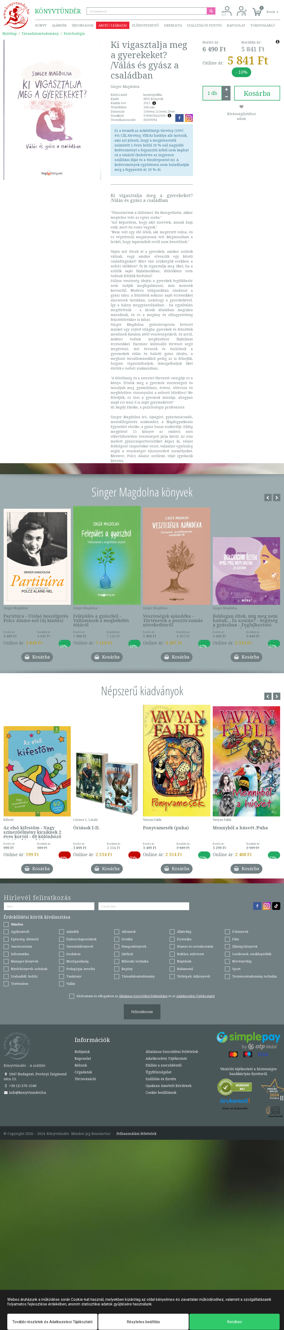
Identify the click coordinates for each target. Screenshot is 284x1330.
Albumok (129, 931)
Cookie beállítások (161, 1092)
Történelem (19, 983)
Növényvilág (242, 961)
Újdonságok (82, 25)
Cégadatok (83, 1072)
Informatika (20, 954)
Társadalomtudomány (40, 33)
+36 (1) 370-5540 (20, 1085)
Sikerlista (173, 25)
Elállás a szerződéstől (164, 1065)
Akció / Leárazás (112, 25)
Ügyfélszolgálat (158, 1072)
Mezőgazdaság (77, 961)
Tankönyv (74, 976)
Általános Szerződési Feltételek (172, 1051)
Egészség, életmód (24, 939)
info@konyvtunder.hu (25, 1092)
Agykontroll (20, 931)
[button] (267, 9)
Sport (236, 969)
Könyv (41, 25)
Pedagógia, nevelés (80, 969)
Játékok (127, 954)
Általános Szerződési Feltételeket (143, 996)
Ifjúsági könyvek (244, 946)
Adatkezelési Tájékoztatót (195, 996)
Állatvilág (184, 931)
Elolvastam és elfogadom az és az (146, 996)
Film (235, 939)
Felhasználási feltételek (136, 1133)
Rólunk (81, 1065)
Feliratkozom (142, 1011)
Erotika (127, 939)
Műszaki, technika (135, 961)
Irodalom (73, 954)
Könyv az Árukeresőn (235, 1108)
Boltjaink (82, 1051)
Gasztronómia (21, 946)
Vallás (70, 983)
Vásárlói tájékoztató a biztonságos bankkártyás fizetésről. (248, 1071)
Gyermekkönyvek (79, 946)
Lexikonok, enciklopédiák (251, 954)
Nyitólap (9, 33)
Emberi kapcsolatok (81, 939)
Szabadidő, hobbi (24, 976)
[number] (212, 93)
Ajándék (59, 25)
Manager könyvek (24, 961)
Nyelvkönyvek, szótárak (29, 969)
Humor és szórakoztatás (195, 946)
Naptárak (184, 961)
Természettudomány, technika (254, 976)
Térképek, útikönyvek (193, 976)
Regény (127, 969)
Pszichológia (74, 33)
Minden (17, 924)
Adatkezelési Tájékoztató (166, 1058)
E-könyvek (240, 931)
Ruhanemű (185, 969)
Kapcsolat (236, 25)
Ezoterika (184, 939)
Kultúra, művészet (190, 954)
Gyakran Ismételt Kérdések (168, 1085)
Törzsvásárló (262, 25)
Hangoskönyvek (134, 946)
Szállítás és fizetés (204, 25)
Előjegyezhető (145, 25)
